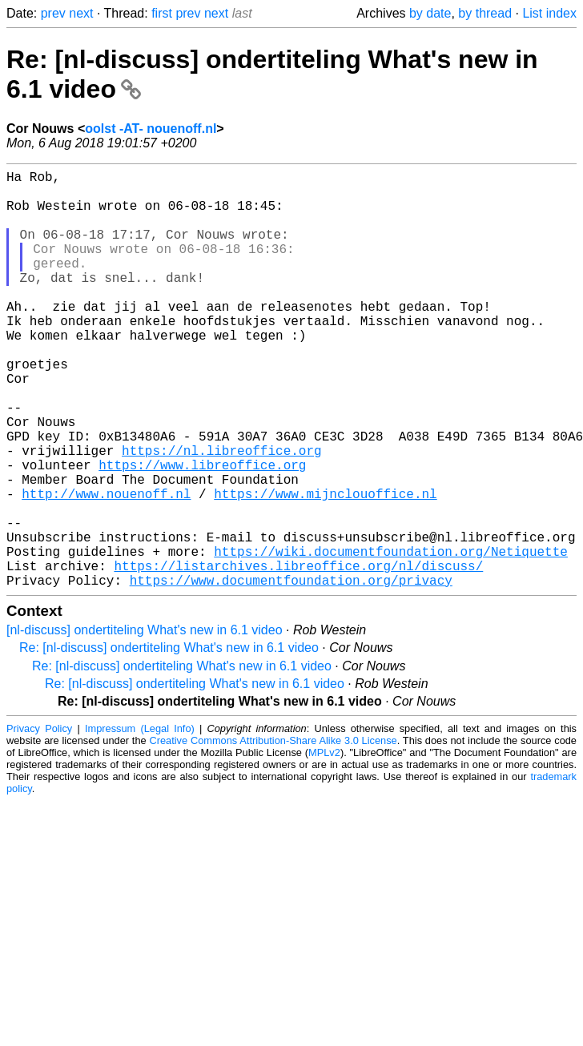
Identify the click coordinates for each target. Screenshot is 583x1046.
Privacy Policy (39, 821)
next (81, 13)
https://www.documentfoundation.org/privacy (291, 673)
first (161, 13)
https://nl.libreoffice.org (222, 514)
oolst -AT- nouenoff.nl (150, 128)
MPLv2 (324, 845)
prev (53, 13)
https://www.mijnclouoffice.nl (325, 567)
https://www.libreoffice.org (202, 532)
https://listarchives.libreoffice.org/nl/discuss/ (298, 655)
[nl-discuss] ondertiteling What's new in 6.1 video (144, 723)
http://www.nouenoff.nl (106, 567)
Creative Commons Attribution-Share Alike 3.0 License (272, 833)
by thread (485, 13)
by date (430, 13)
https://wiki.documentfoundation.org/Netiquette (391, 637)
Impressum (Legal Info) (140, 821)
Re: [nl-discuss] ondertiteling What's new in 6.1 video (169, 740)
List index (549, 13)
